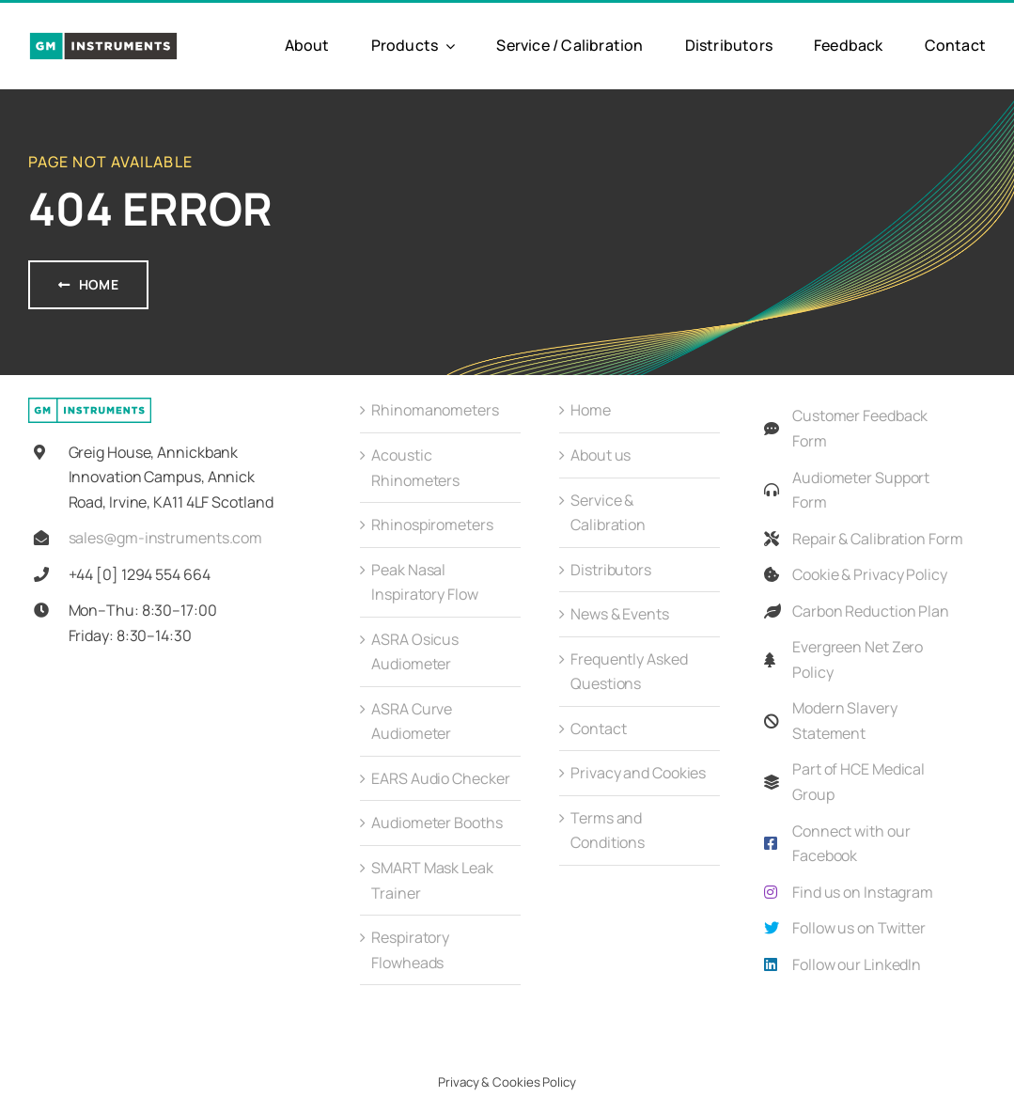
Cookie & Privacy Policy (869, 574)
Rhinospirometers (431, 524)
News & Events (619, 613)
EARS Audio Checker (440, 778)
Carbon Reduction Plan (870, 611)
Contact (598, 728)
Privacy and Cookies (638, 772)
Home (590, 410)
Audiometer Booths (436, 822)
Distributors (610, 569)
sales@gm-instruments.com (166, 537)
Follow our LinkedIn (856, 964)
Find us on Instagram (862, 892)
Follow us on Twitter (859, 927)
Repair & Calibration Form (877, 538)
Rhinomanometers (435, 410)
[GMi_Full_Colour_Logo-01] (103, 38)
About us (600, 455)
